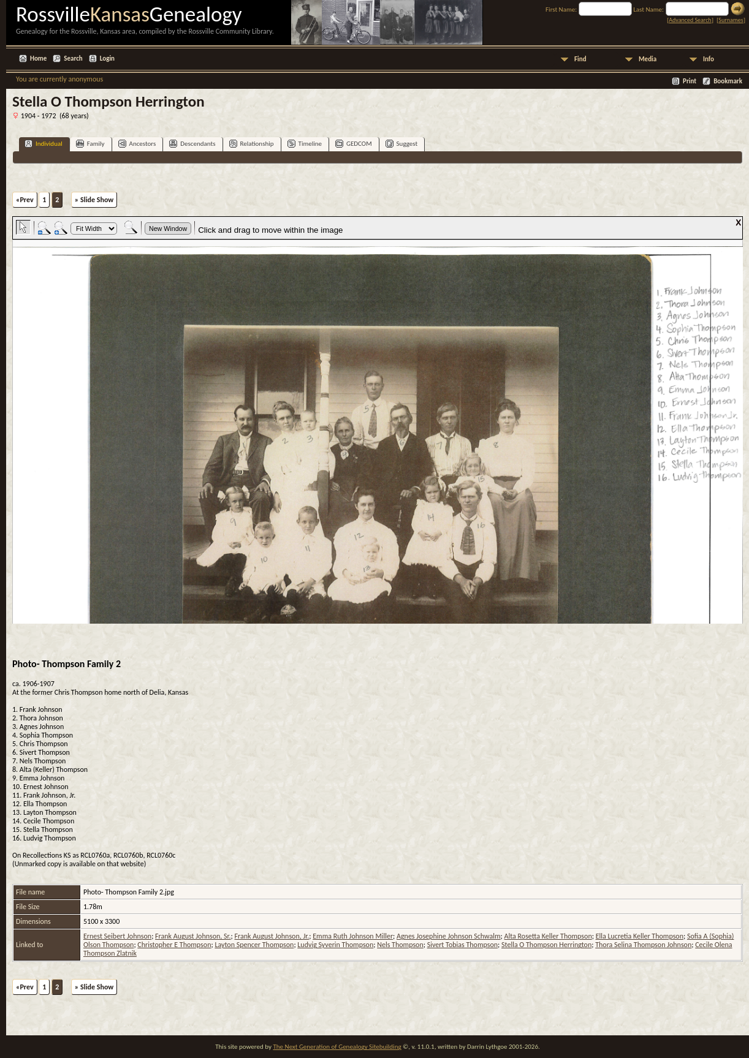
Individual (44, 143)
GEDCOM (353, 143)
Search (73, 58)
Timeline (304, 143)
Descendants (192, 143)
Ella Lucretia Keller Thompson (639, 936)
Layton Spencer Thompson (254, 944)
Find (580, 59)
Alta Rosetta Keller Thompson (548, 936)
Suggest (402, 143)
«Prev (25, 199)
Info (708, 59)
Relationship (251, 143)
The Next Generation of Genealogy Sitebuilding (337, 1047)
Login (107, 58)
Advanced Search (690, 20)
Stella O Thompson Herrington (546, 944)
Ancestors (137, 143)
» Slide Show (94, 199)
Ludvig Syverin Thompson (335, 944)
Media (647, 59)
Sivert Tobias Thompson (462, 944)
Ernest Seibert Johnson (117, 936)
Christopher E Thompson (174, 944)
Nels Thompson (400, 944)
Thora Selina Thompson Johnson (643, 944)
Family (90, 143)
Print (689, 81)
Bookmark (727, 81)
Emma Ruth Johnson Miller (353, 936)
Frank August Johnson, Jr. (272, 936)
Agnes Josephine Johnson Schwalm (449, 936)
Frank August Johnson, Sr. (192, 936)
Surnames (730, 20)
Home (38, 58)
